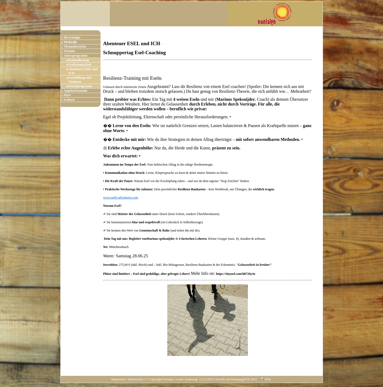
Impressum (118, 379)
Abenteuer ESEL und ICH (83, 71)
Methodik (70, 42)
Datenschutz (135, 379)
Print (266, 379)
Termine (69, 51)
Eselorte (69, 100)
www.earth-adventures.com (120, 197)
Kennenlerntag (79, 60)
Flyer (67, 95)
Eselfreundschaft (80, 64)
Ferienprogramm (80, 86)
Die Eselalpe (72, 37)
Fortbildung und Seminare (80, 79)
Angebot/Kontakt (76, 90)
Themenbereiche (75, 46)
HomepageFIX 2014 (244, 379)
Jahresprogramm (76, 55)
